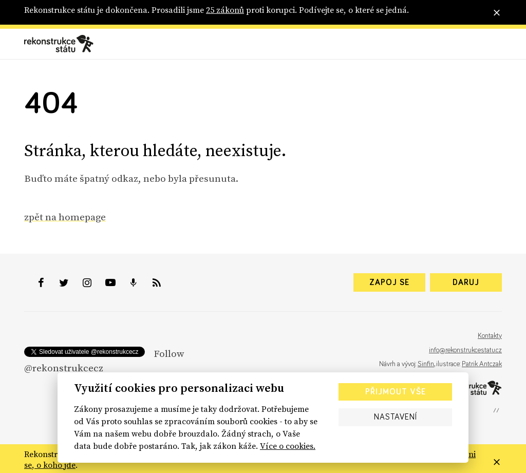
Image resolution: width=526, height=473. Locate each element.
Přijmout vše (395, 392)
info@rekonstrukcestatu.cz (465, 350)
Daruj (466, 282)
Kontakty (490, 335)
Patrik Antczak (482, 364)
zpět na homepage (65, 216)
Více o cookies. (287, 445)
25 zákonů (225, 9)
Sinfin (426, 364)
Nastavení (395, 417)
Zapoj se (389, 282)
